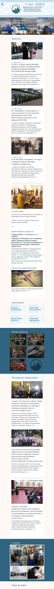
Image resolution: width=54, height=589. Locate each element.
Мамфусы (20, 257)
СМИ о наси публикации (36, 352)
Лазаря (32, 249)
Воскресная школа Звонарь (18, 339)
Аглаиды (29, 255)
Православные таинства (16, 319)
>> (38, 84)
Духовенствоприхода (36, 339)
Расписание (17, 211)
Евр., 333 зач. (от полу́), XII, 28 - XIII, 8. (25, 261)
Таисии (26, 257)
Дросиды (26, 253)
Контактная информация (34, 319)
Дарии (13, 257)
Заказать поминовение (16, 309)
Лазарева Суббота (23, 240)
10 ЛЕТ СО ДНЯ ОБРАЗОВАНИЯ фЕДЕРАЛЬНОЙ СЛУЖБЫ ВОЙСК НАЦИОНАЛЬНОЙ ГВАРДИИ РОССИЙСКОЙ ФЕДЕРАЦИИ (25, 67)
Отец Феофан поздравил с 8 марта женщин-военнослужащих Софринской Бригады (26, 161)
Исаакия (37, 257)
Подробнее (15, 25)
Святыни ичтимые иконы (18, 352)
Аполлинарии (37, 255)
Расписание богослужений (35, 309)
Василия (19, 251)
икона (34, 240)
